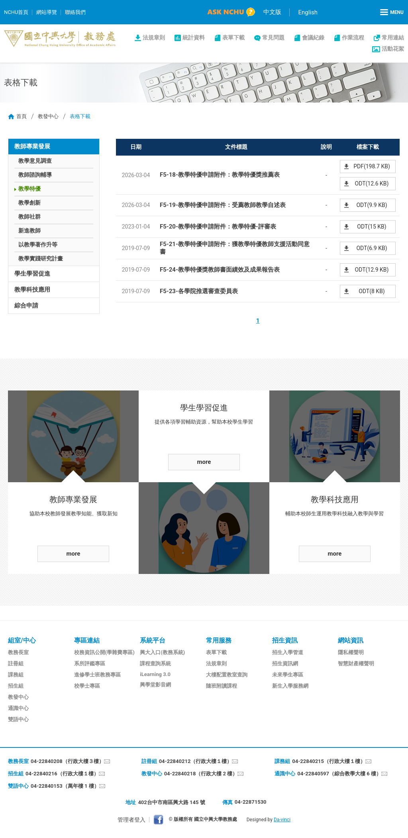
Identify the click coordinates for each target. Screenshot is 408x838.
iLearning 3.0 (155, 674)
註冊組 (16, 663)
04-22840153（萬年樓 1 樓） (65, 786)
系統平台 (152, 640)
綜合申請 (26, 305)
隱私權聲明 (351, 652)
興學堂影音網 (155, 685)
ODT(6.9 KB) (371, 248)
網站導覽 (46, 12)
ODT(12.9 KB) (372, 269)
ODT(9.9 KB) (371, 205)
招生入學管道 (287, 652)
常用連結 (393, 37)
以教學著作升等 (37, 244)
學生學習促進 (32, 273)
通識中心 (18, 708)
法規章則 (154, 37)
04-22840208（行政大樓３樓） (67, 761)
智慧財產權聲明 (356, 663)
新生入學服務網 (290, 686)
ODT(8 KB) (372, 291)
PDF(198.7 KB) (371, 166)
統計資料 (193, 37)
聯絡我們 (75, 12)
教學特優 (29, 188)
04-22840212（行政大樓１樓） (195, 761)
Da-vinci (282, 819)
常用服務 (218, 640)
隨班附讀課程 (221, 686)
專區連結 (87, 640)
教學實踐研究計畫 (40, 258)
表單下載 (233, 37)
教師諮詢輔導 (35, 175)
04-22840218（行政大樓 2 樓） (201, 774)
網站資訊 (350, 640)
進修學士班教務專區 (97, 675)
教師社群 (29, 216)
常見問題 (273, 37)
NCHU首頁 (16, 12)
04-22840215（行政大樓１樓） (328, 761)
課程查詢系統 (155, 663)
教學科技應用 (32, 289)
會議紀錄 (313, 37)
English (308, 12)
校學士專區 (87, 686)
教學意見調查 (35, 161)
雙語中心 (18, 719)
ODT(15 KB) (371, 226)
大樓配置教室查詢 (226, 675)
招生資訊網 (285, 663)
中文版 (272, 12)
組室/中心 (22, 640)
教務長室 (18, 652)
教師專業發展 (32, 146)
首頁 (21, 116)
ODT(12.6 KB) (372, 183)
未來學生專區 (287, 675)
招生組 (16, 686)
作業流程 (353, 37)
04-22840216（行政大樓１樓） (62, 774)
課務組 (16, 675)
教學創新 (29, 202)
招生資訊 (285, 640)
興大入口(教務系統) (162, 652)
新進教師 (29, 230)
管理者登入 (131, 819)
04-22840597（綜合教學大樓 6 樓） (339, 774)
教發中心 (48, 116)
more (73, 553)
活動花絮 (393, 48)
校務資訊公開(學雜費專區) (104, 652)
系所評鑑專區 (89, 663)
